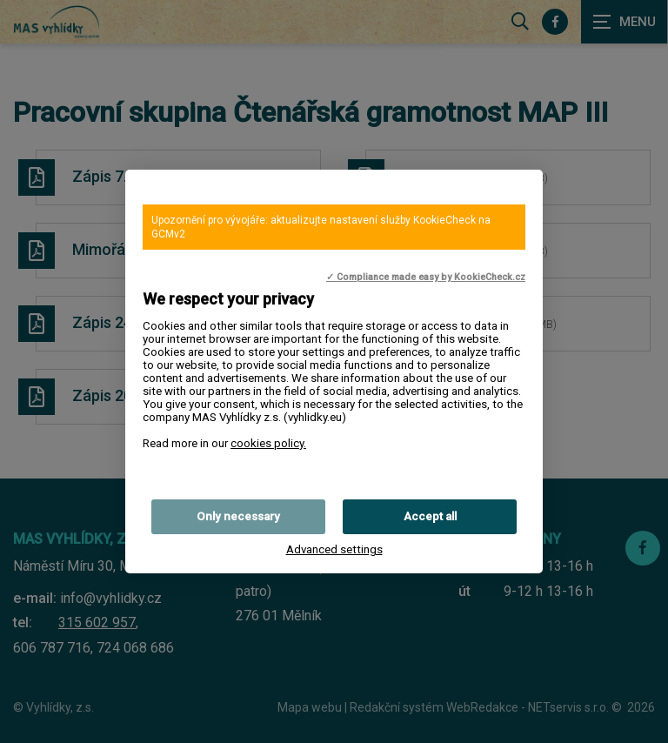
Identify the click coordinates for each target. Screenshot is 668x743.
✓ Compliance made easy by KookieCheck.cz (425, 277)
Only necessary (238, 516)
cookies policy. (268, 443)
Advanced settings (334, 549)
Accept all (430, 516)
